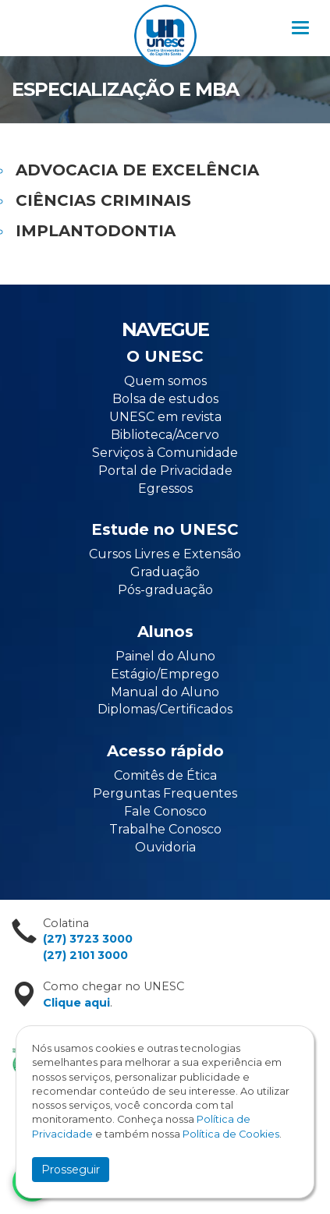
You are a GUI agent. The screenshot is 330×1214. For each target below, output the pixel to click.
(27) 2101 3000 (85, 955)
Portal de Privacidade (165, 470)
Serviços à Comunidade (165, 452)
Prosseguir (70, 1170)
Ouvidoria (165, 847)
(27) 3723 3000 (88, 939)
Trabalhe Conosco (165, 829)
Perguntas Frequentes (165, 793)
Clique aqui (76, 1003)
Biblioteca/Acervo (165, 434)
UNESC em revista (165, 416)
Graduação (165, 572)
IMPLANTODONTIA (96, 230)
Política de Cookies (231, 1134)
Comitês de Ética (165, 775)
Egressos (165, 488)
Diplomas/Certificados (165, 709)
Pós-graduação (165, 589)
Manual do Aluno (165, 692)
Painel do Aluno (165, 656)
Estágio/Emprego (165, 674)
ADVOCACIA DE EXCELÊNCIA (137, 170)
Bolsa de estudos (165, 398)
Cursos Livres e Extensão (165, 554)
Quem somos (165, 380)
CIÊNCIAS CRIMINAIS (103, 200)
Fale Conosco (165, 811)
